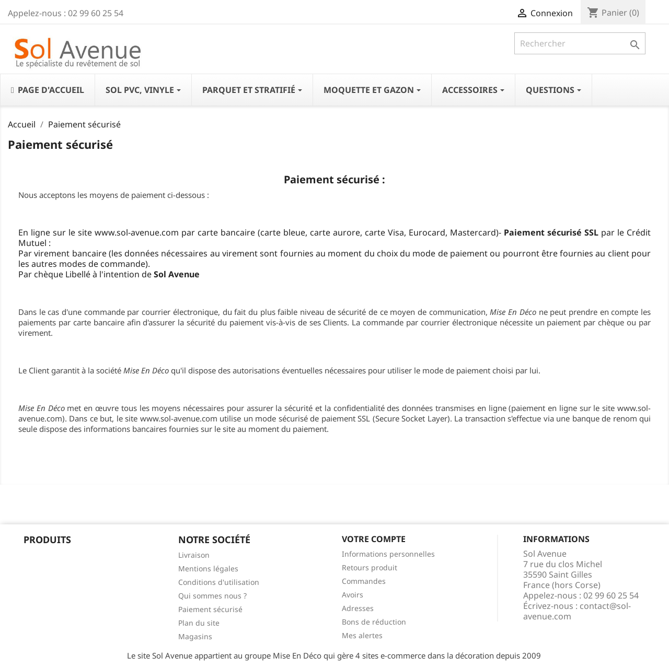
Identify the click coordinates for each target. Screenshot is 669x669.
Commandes (364, 581)
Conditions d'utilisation (218, 582)
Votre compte (374, 539)
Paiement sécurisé (210, 609)
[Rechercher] (579, 43)
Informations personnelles (388, 554)
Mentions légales (208, 568)
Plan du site (199, 623)
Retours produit (369, 567)
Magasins (195, 636)
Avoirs (352, 595)
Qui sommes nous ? (212, 596)
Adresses (358, 608)
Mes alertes (362, 635)
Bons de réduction (374, 622)
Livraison (194, 555)
